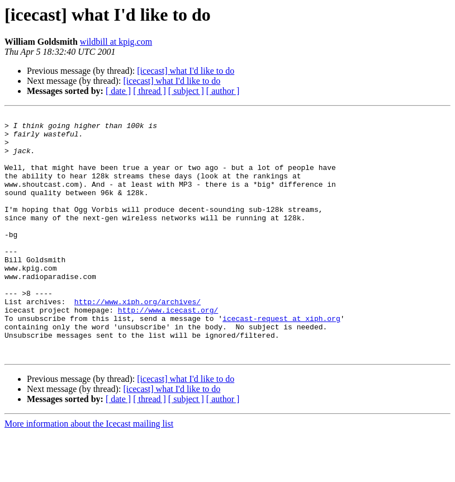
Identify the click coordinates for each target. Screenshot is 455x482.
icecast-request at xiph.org (281, 360)
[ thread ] (149, 91)
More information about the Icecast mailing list (88, 472)
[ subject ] (186, 91)
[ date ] (118, 91)
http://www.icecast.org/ (168, 350)
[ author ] (223, 91)
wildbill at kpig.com (116, 41)
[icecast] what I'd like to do (185, 70)
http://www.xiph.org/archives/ (137, 340)
